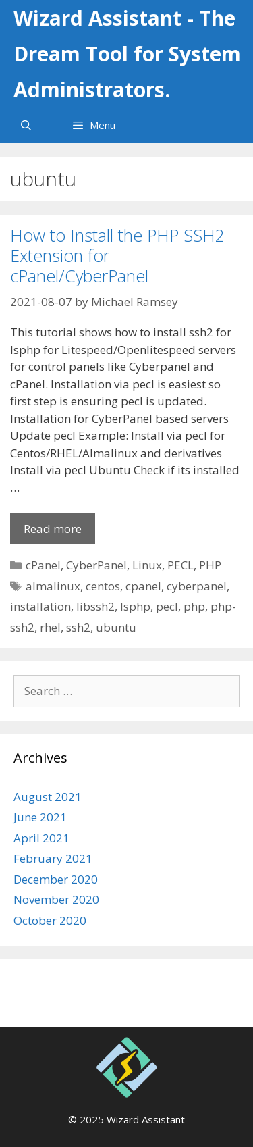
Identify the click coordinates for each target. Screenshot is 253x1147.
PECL (180, 565)
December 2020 (55, 879)
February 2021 (52, 858)
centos (103, 586)
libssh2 (95, 606)
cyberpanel (197, 586)
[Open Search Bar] (26, 125)
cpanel (143, 586)
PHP (210, 565)
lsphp (135, 606)
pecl (167, 606)
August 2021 (47, 797)
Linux (147, 565)
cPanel (43, 565)
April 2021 (41, 838)
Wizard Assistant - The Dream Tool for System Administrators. (127, 53)
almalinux (53, 586)
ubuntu (116, 627)
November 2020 (56, 899)
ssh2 (78, 627)
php (194, 606)
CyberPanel (96, 565)
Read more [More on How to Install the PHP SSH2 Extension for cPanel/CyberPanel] (53, 528)
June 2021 (40, 817)
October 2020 (49, 920)
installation (40, 606)
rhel (50, 627)
